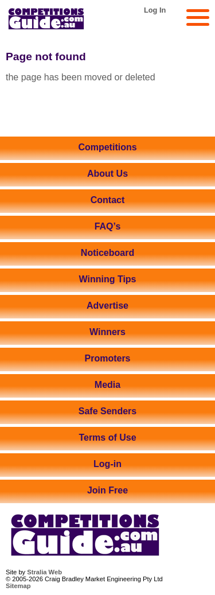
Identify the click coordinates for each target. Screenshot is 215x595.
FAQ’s (108, 226)
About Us (107, 173)
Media (107, 385)
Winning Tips (107, 279)
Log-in (107, 464)
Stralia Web (44, 572)
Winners (107, 332)
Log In (155, 10)
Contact (108, 200)
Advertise (107, 305)
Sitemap (18, 585)
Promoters (107, 358)
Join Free (107, 490)
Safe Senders (107, 411)
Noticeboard (107, 253)
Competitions (107, 147)
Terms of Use (107, 437)
